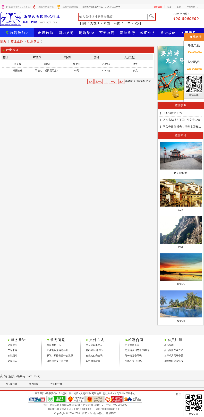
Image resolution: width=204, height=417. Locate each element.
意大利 (17, 64)
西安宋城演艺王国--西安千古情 (181, 119)
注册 (169, 7)
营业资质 (73, 393)
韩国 (117, 23)
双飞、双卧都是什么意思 (60, 355)
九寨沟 (94, 23)
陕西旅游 (34, 384)
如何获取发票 (93, 360)
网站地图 (96, 393)
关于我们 (39, 393)
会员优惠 (169, 345)
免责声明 (85, 393)
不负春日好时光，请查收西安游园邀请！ (182, 126)
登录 (179, 7)
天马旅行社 (56, 384)
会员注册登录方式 (173, 350)
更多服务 (12, 360)
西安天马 (193, 414)
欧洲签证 (33, 41)
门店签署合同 (132, 345)
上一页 (99, 82)
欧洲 (138, 23)
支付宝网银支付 (94, 345)
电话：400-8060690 (116, 404)
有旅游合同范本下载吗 (137, 350)
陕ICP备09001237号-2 (108, 409)
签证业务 (17, 41)
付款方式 (107, 393)
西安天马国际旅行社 (93, 413)
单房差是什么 (54, 345)
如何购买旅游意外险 (57, 350)
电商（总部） (30, 22)
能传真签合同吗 (133, 355)
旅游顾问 (12, 355)
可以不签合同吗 (133, 360)
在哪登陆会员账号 (173, 360)
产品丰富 (12, 350)
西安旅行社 (11, 384)
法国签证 (17, 70)
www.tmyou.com (48, 22)
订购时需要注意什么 (57, 360)
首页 (3, 41)
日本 (127, 23)
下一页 (113, 82)
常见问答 (119, 393)
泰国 (107, 23)
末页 (121, 82)
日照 (83, 23)
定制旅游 (158, 7)
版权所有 (111, 413)
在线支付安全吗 (94, 355)
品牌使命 (12, 345)
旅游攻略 (180, 105)
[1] (106, 82)
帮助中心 (130, 393)
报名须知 (62, 393)
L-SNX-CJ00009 (82, 409)
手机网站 (192, 7)
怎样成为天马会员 (173, 355)
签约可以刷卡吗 (94, 350)
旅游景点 (180, 135)
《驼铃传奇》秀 (172, 113)
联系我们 (51, 393)
